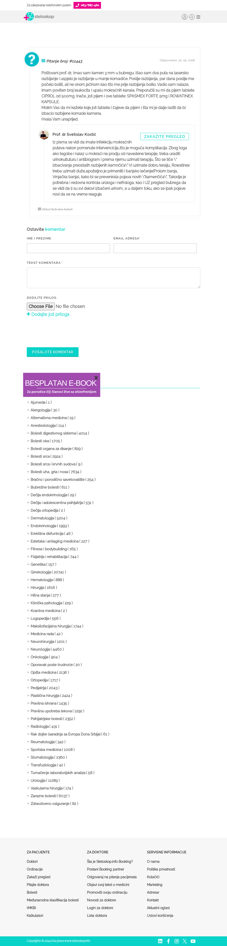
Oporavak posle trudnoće (52, 665)
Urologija (38, 780)
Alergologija (40, 410)
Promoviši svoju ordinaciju (107, 892)
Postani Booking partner (105, 869)
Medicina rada (42, 634)
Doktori (32, 862)
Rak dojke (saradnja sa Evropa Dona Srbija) (65, 734)
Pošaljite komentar (52, 352)
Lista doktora (97, 916)
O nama (153, 862)
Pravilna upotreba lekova (51, 711)
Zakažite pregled (164, 136)
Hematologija (42, 580)
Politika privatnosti (161, 869)
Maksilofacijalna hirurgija (51, 626)
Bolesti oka (40, 441)
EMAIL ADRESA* (127, 238)
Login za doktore (100, 908)
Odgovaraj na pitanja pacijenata (112, 877)
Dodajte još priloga (48, 314)
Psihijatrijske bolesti (46, 719)
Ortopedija (39, 680)
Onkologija (39, 657)
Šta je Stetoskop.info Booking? (110, 862)
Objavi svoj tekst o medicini (108, 885)
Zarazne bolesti (43, 796)
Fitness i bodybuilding (49, 549)
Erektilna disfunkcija (47, 533)
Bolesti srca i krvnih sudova (53, 464)
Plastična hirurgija (45, 696)
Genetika (38, 564)
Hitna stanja (40, 595)
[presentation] (63, 331)
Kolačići (153, 877)
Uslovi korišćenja (160, 916)
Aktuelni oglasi (158, 908)
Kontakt (153, 900)
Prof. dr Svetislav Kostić (74, 134)
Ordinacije (35, 869)
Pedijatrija (38, 688)
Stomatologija (42, 757)
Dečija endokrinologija (49, 495)
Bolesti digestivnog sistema (53, 433)
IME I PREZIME (39, 238)
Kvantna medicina (45, 611)
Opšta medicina (43, 672)
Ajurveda (38, 402)
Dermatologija (42, 518)
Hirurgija (37, 587)
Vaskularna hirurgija (47, 788)
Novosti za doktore (101, 900)
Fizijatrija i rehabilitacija (49, 557)
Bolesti (32, 892)
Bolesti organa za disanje (51, 449)
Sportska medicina (46, 750)
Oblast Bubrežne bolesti (55, 209)
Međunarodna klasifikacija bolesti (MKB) (53, 904)
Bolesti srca (40, 456)
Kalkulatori (35, 916)
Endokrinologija (43, 526)
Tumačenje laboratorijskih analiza (58, 773)
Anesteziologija (43, 425)
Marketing (154, 885)
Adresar (153, 892)
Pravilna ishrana (43, 703)
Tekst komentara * (45, 263)
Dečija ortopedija (44, 510)
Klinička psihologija (46, 603)
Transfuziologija (43, 765)
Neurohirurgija (42, 642)
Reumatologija (43, 742)
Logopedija (40, 618)
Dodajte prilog (41, 297)
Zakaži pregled (38, 877)
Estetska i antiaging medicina (55, 541)
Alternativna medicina (49, 418)
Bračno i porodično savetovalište (58, 479)
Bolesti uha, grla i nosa (49, 472)
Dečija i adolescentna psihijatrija (57, 503)
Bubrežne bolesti (45, 487)
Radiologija (40, 726)
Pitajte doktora (38, 885)
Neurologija (40, 649)
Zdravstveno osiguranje (50, 804)
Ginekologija (41, 572)
